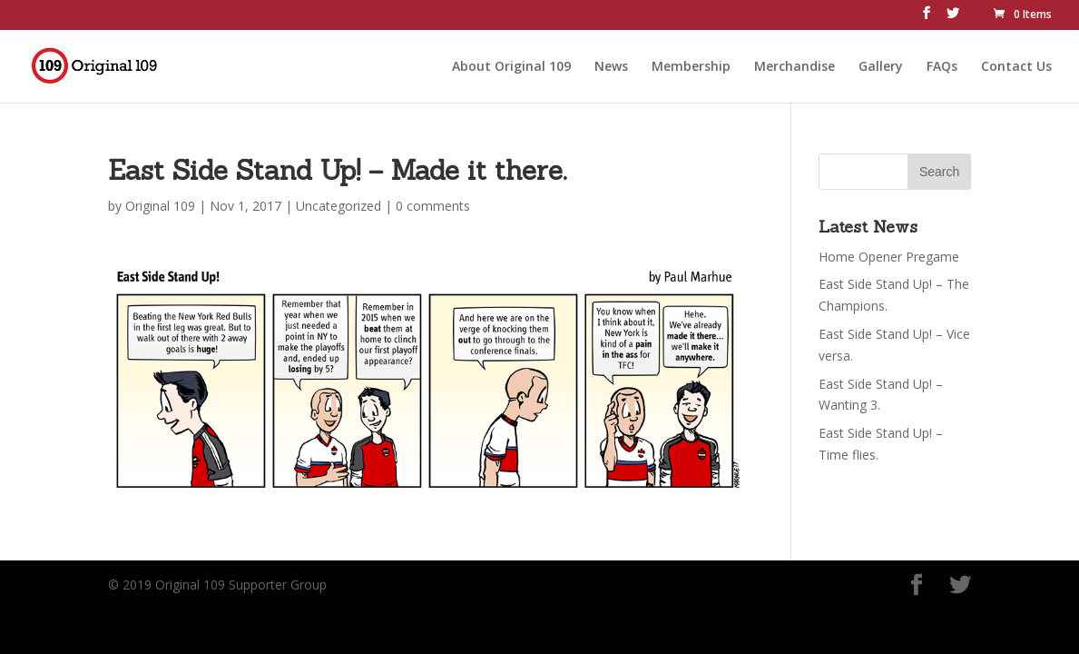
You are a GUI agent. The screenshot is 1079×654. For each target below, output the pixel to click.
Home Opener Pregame (889, 256)
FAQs (942, 64)
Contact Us (1016, 64)
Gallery (880, 64)
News (611, 64)
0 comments (433, 205)
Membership (691, 64)
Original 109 (160, 205)
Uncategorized (338, 205)
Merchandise (794, 64)
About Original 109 (511, 64)
